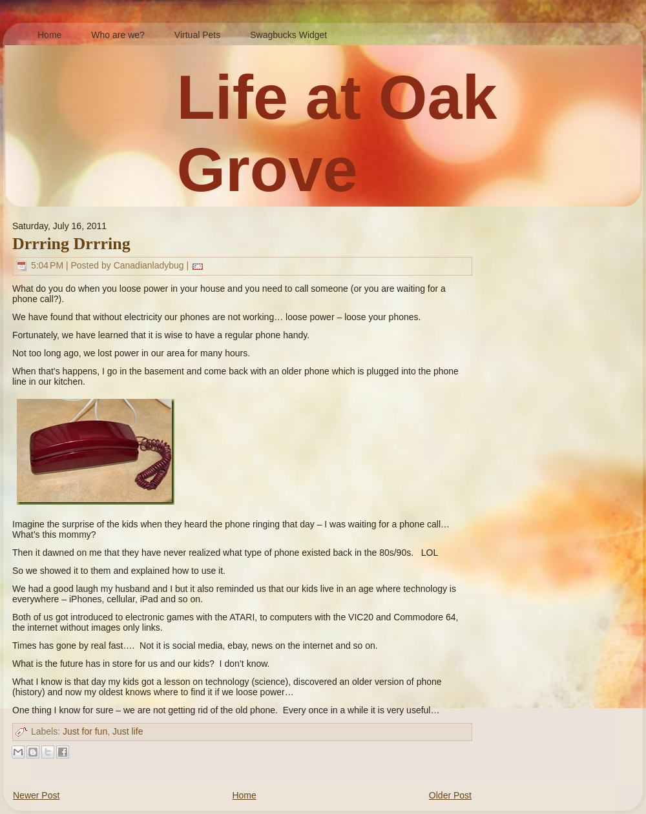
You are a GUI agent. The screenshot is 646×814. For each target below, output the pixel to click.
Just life (127, 731)
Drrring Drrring (71, 243)
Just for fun (85, 731)
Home (244, 795)
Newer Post (36, 795)
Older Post (450, 795)
